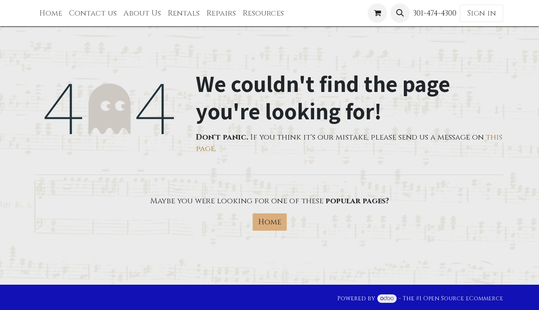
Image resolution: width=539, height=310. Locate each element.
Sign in (481, 13)
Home (269, 222)
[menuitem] (51, 13)
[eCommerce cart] (377, 13)
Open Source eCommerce (463, 298)
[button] (400, 13)
